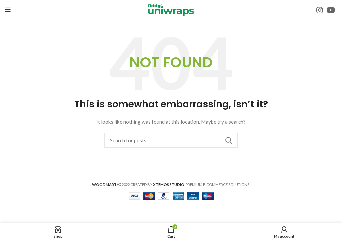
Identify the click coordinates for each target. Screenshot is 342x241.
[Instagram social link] (319, 10)
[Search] (171, 140)
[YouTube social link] (331, 10)
